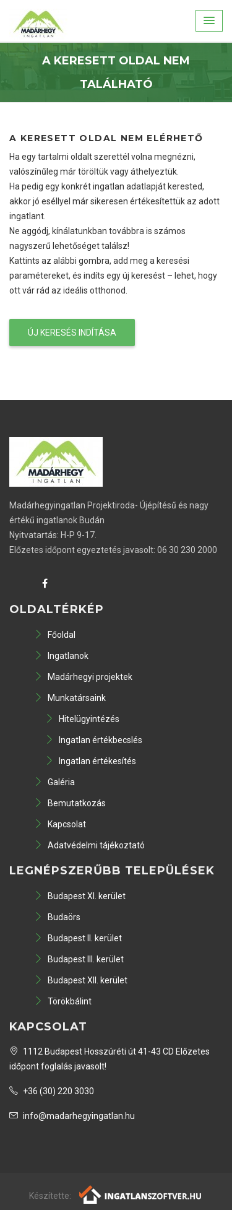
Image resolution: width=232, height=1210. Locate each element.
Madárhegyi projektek (83, 677)
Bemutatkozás (70, 803)
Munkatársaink (70, 698)
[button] (209, 21)
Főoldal (54, 635)
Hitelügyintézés (82, 719)
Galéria (54, 782)
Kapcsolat (60, 824)
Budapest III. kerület (79, 959)
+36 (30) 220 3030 (51, 1091)
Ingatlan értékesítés (90, 761)
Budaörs (57, 917)
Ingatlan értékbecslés (93, 740)
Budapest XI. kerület (80, 896)
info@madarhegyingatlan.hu (72, 1116)
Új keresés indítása (72, 332)
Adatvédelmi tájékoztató (89, 845)
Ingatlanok (61, 656)
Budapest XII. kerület (80, 980)
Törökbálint (63, 1001)
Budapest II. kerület (78, 938)
